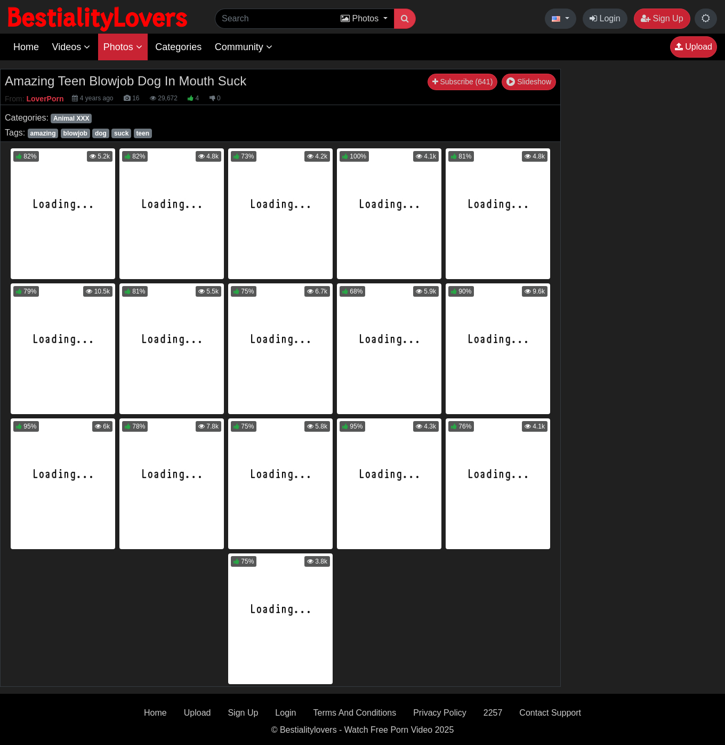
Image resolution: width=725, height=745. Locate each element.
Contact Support (550, 712)
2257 (493, 712)
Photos (122, 47)
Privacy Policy (439, 712)
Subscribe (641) (462, 81)
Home (26, 47)
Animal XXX (71, 118)
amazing (42, 133)
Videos (71, 47)
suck (121, 133)
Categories (178, 47)
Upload (693, 46)
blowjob (75, 133)
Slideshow (528, 81)
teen (142, 133)
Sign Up (662, 18)
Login (605, 18)
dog (101, 133)
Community (243, 47)
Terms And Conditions (355, 712)
